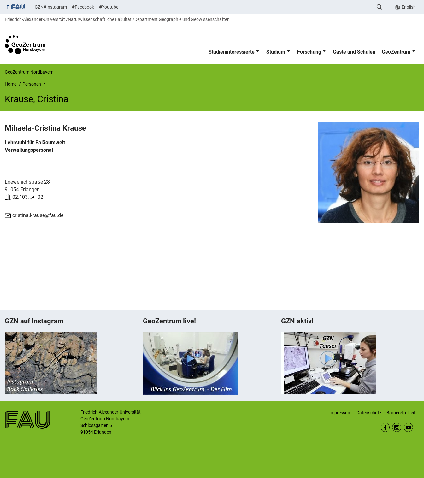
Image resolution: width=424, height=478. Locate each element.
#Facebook (83, 6)
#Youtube (108, 6)
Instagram (396, 427)
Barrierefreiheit (400, 412)
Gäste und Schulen (354, 52)
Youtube (408, 427)
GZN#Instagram (51, 6)
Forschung (309, 52)
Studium (275, 52)
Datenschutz (368, 412)
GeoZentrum (396, 52)
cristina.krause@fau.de (37, 215)
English (409, 6)
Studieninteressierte (232, 52)
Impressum (340, 412)
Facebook (385, 427)
